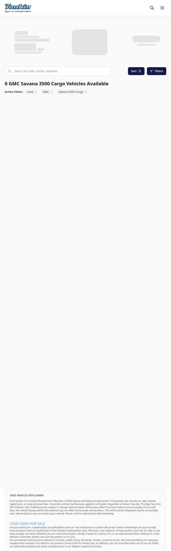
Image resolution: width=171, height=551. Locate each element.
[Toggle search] (152, 8)
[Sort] (136, 71)
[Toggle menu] (162, 8)
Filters (156, 71)
